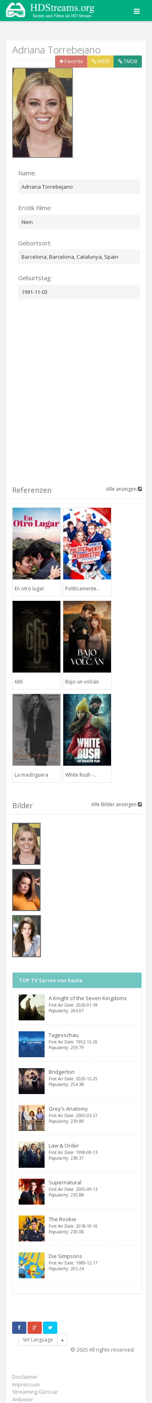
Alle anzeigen (124, 489)
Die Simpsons (92, 1261)
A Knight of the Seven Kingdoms (92, 1003)
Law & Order (92, 1151)
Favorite (71, 61)
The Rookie (92, 1225)
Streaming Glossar (35, 1391)
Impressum (26, 1384)
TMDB (127, 61)
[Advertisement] (76, 397)
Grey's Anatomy (92, 1114)
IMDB (100, 61)
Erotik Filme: (35, 208)
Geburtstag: (35, 278)
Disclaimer (25, 1376)
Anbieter (22, 1399)
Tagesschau (92, 1040)
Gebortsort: (34, 243)
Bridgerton (92, 1077)
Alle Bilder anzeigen (116, 804)
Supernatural (92, 1188)
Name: (27, 173)
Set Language (38, 1339)
